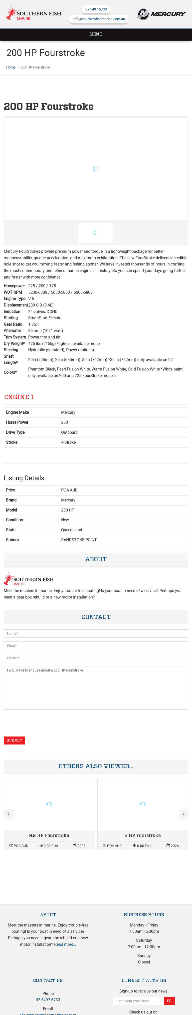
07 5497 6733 (96, 9)
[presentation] (42, 723)
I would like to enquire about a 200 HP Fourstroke (96, 688)
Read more (49, 814)
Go (169, 1001)
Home (10, 67)
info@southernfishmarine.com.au (99, 19)
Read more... (65, 944)
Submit (14, 740)
